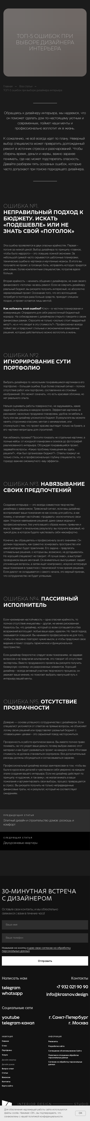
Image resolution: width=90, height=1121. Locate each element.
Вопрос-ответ (8, 1069)
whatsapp (12, 993)
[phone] (45, 938)
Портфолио (7, 1050)
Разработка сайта (56, 1046)
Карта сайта (7, 1086)
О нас (4, 1046)
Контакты (6, 1082)
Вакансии (6, 1077)
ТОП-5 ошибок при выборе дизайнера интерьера (32, 90)
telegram (11, 987)
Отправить (45, 961)
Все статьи (25, 86)
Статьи (5, 1073)
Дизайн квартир (9, 1060)
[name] (45, 925)
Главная (8, 86)
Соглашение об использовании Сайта (64, 1051)
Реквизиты (53, 1041)
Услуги (5, 1055)
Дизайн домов (8, 1064)
